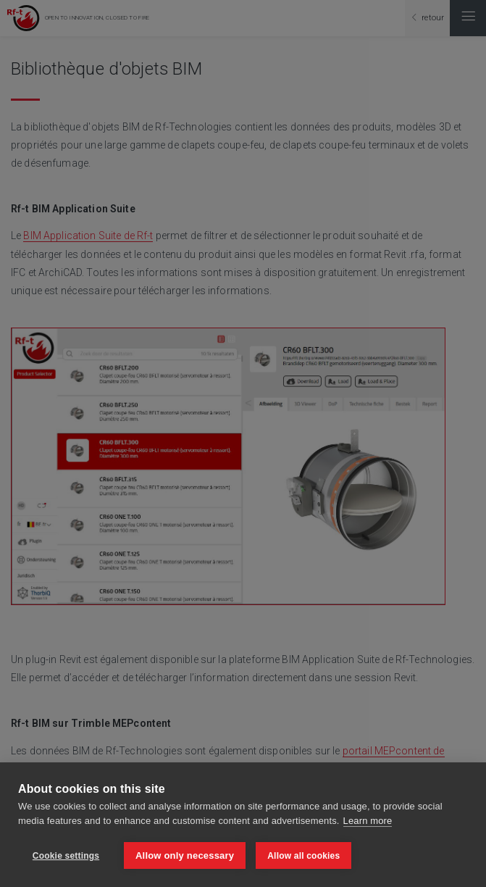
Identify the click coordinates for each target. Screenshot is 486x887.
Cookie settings (66, 856)
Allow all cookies (303, 856)
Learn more (368, 820)
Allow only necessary (184, 855)
